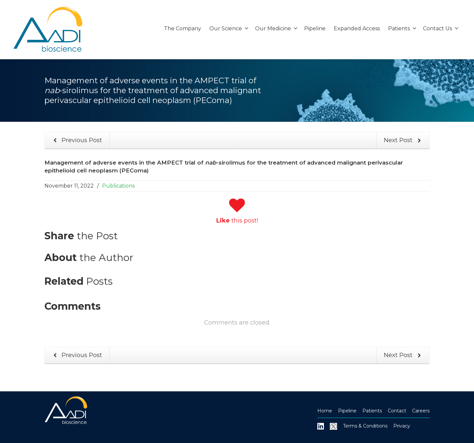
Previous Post (76, 140)
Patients (402, 28)
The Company (182, 28)
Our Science (229, 28)
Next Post (403, 140)
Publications (118, 186)
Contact (397, 411)
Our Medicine (276, 28)
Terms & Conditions (365, 426)
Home (324, 411)
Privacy (401, 426)
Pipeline (315, 28)
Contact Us (441, 28)
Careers (421, 411)
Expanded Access (357, 28)
